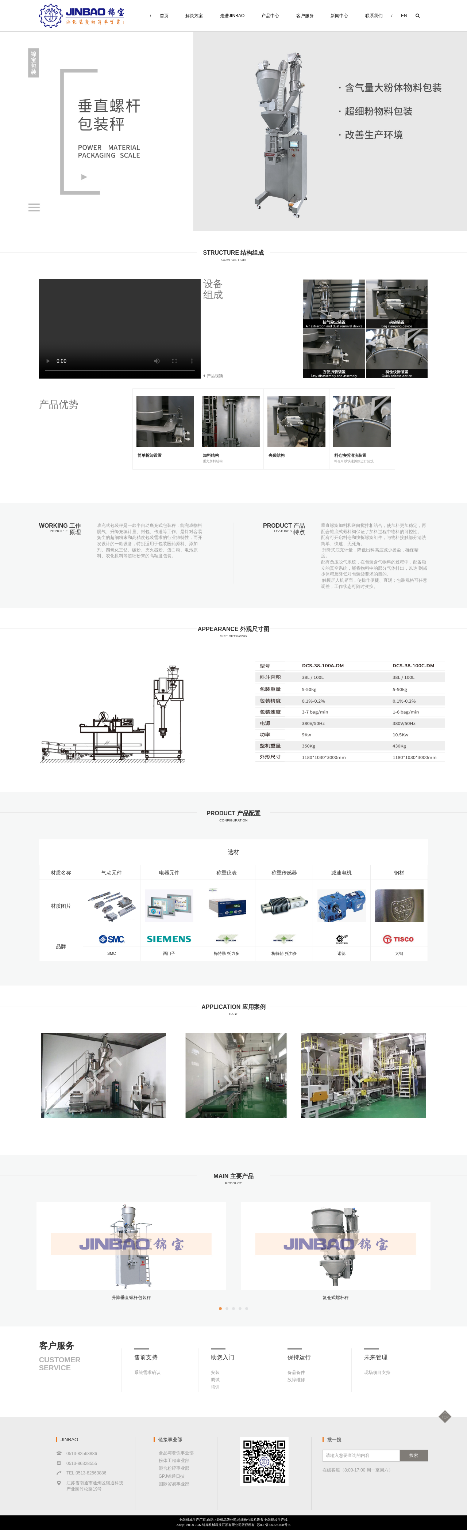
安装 (215, 1372)
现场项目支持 (377, 1372)
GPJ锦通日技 (172, 1476)
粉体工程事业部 (174, 1460)
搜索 (413, 1455)
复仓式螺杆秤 (336, 1297)
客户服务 (305, 15)
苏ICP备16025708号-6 (273, 1525)
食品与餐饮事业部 (176, 1452)
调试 (215, 1379)
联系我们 (374, 15)
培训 (215, 1387)
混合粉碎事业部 (174, 1468)
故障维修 (296, 1379)
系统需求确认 (147, 1372)
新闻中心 (339, 15)
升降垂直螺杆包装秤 (131, 1297)
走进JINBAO (232, 15)
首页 (164, 15)
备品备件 (296, 1372)
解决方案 (194, 15)
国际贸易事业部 (174, 1484)
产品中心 (270, 15)
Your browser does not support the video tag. (120, 329)
